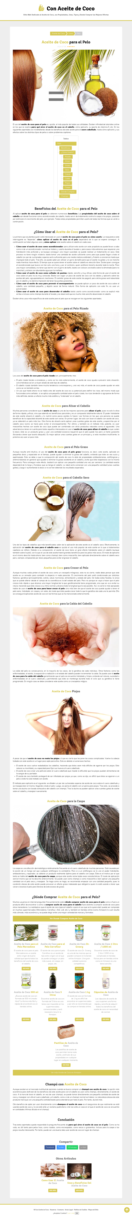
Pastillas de (66, 1044)
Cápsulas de (106, 993)
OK (77, 1213)
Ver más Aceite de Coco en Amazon (66, 1072)
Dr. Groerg (79, 945)
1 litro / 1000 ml (106, 945)
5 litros (53, 993)
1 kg (79, 992)
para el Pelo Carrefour (53, 945)
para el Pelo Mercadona (26, 945)
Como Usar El (53, 1182)
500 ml (26, 992)
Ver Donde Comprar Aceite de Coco (66, 919)
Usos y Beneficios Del (79, 1184)
